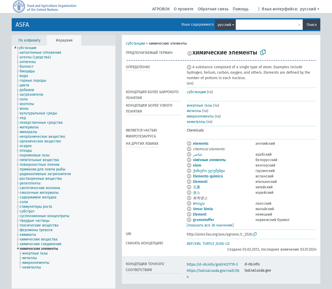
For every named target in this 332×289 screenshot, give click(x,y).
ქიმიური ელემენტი (209, 171)
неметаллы (196, 122)
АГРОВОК (161, 8)
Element (199, 214)
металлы (194, 111)
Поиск (312, 25)
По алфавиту (29, 40)
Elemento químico (208, 176)
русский (308, 8)
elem (197, 165)
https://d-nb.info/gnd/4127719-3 (212, 264)
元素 (196, 187)
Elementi (200, 182)
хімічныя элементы (209, 160)
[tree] (63, 167)
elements (201, 143)
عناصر (197, 154)
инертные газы (199, 105)
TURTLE (208, 244)
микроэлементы (200, 116)
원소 (196, 192)
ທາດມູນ (199, 203)
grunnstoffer (203, 220)
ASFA (22, 24)
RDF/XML (194, 244)
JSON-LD (223, 244)
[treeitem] (29, 48)
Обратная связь (213, 8)
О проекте (183, 8)
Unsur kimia (203, 209)
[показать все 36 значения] (210, 225)
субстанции (135, 43)
